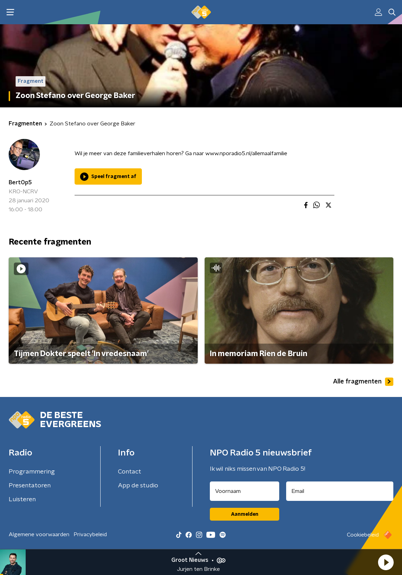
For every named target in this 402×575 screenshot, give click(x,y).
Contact (129, 472)
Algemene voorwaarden (39, 534)
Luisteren (22, 499)
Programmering (32, 472)
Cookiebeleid (363, 535)
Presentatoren (30, 486)
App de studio (138, 486)
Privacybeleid (90, 534)
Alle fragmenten (363, 382)
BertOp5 (20, 182)
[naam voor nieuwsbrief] (244, 491)
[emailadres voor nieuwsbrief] (339, 491)
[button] (386, 562)
